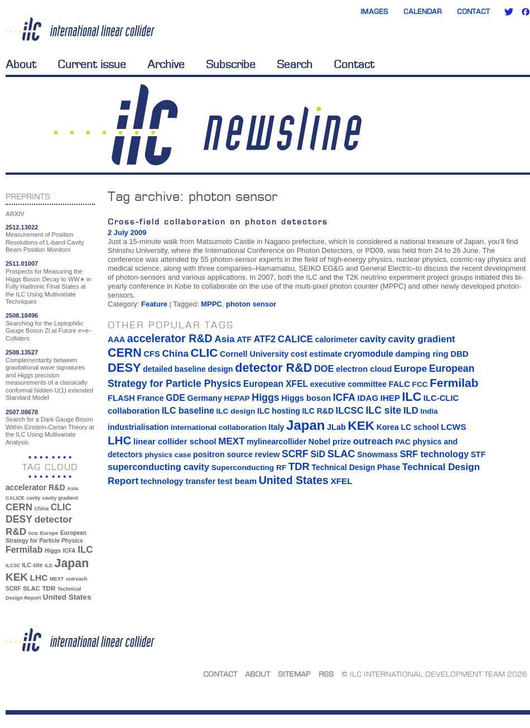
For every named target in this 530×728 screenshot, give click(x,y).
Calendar (422, 11)
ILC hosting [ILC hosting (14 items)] (278, 410)
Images (374, 11)
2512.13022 (22, 227)
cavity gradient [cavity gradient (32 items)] (60, 498)
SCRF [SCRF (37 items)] (13, 589)
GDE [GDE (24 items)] (175, 398)
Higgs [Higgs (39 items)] (53, 551)
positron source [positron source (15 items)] (223, 454)
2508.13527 (22, 352)
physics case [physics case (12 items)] (167, 455)
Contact (473, 11)
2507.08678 (22, 412)
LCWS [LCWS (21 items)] (453, 427)
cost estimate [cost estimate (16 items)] (316, 353)
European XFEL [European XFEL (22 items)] (275, 384)
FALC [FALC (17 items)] (399, 384)
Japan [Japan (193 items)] (72, 563)
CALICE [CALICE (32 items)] (15, 498)
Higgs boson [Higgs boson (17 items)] (306, 398)
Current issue (91, 64)
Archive (166, 64)
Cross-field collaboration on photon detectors (218, 221)
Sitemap (294, 673)
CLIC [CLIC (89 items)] (61, 507)
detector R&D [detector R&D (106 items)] (273, 368)
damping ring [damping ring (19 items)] (422, 353)
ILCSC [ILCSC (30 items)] (13, 565)
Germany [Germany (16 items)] (204, 398)
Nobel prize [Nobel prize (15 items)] (330, 441)
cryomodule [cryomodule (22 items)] (368, 353)
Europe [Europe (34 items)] (49, 533)
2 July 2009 (127, 232)
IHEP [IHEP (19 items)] (390, 398)
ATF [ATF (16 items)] (244, 339)
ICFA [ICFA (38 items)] (68, 551)
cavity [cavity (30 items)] (33, 498)
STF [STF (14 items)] (478, 454)
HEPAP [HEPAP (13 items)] (237, 398)
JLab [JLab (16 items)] (336, 427)
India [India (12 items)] (428, 411)
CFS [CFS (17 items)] (151, 353)
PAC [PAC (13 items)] (403, 442)
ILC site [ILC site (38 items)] (32, 565)
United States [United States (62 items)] (67, 597)
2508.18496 (22, 315)
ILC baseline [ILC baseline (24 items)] (188, 410)
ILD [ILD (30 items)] (48, 565)
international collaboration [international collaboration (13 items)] (219, 427)
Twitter (508, 11)
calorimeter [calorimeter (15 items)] (336, 339)
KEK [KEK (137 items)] (17, 577)
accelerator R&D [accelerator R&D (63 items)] (35, 487)
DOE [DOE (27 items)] (33, 533)
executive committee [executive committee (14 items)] (348, 384)
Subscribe (231, 64)
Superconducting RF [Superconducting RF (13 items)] (249, 467)
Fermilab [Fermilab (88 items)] (24, 549)
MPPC (211, 304)
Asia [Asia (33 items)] (72, 488)
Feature (154, 304)
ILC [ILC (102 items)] (85, 549)
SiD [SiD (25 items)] (317, 454)
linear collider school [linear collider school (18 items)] (174, 441)
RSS (326, 673)
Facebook (525, 11)
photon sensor (251, 304)
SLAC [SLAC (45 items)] (31, 588)
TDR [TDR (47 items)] (48, 588)
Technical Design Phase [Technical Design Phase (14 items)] (355, 467)
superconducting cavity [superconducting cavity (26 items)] (158, 467)
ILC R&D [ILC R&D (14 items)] (318, 410)
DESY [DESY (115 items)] (19, 519)
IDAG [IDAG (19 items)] (368, 398)
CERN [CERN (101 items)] (19, 507)
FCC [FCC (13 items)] (420, 384)
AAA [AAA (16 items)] (116, 339)
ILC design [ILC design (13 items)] (235, 411)
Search (294, 64)
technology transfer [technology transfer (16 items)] (178, 481)
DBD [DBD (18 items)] (459, 353)
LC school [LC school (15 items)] (420, 427)
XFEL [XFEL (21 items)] (341, 481)
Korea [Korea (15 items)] (388, 427)
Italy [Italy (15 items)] (276, 427)
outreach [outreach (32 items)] (76, 579)
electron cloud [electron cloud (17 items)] (364, 369)
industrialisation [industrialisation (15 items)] (138, 427)
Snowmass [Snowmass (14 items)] (377, 454)
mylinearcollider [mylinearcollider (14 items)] (276, 441)
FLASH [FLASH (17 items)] (121, 398)
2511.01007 (22, 263)
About (21, 64)
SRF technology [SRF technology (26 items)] (434, 454)
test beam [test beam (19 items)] (237, 481)
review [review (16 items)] (267, 454)
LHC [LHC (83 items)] (39, 577)
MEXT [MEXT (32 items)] (57, 579)
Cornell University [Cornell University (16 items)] (254, 353)
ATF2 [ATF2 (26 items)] (265, 339)
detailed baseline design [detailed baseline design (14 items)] (188, 369)
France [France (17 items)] (150, 398)
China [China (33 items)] (41, 508)
